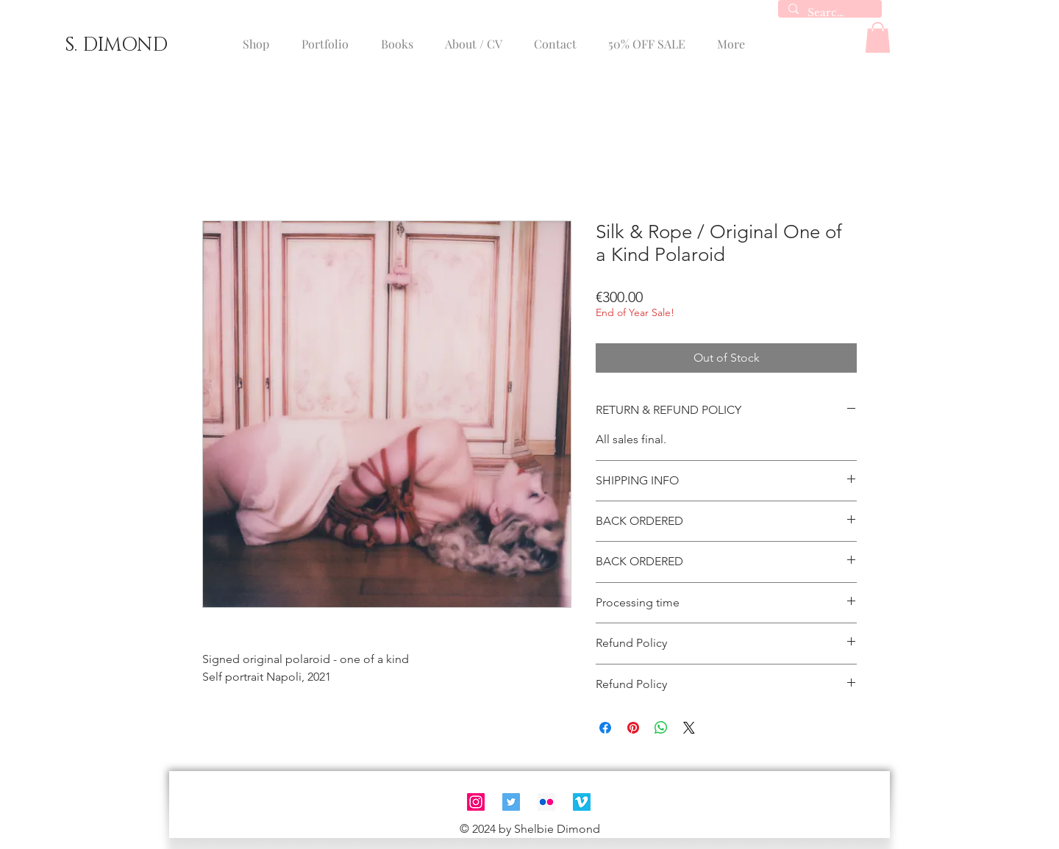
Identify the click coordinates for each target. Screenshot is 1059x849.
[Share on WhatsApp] (661, 728)
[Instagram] (476, 802)
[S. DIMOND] (116, 45)
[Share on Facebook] (605, 728)
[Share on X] (689, 728)
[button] (878, 37)
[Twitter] (511, 802)
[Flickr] (546, 802)
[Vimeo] (582, 802)
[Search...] (829, 13)
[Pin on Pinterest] (633, 728)
